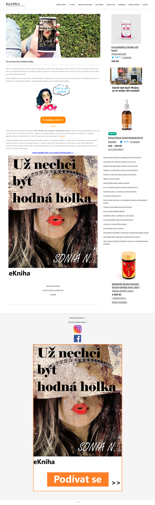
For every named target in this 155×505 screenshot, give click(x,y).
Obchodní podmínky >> (77, 318)
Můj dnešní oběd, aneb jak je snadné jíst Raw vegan (121, 237)
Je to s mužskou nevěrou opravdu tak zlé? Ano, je (120, 187)
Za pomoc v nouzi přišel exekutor (115, 224)
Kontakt (53, 294)
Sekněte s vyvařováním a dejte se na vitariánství (120, 170)
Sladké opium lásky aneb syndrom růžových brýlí (120, 166)
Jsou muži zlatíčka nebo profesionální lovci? (118, 220)
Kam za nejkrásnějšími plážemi (114, 211)
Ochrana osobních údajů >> (77, 322)
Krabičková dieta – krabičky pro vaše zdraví (118, 215)
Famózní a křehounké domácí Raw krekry (117, 207)
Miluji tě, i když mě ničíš (111, 179)
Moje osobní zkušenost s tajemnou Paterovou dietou (122, 157)
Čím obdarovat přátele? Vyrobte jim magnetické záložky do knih (125, 232)
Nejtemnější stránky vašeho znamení (116, 183)
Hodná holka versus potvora (113, 228)
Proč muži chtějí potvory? (112, 196)
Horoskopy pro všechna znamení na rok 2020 (119, 162)
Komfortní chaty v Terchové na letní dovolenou (120, 191)
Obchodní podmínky (53, 286)
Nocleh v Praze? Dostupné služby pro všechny (119, 174)
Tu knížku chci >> (53, 120)
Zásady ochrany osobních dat (53, 290)
